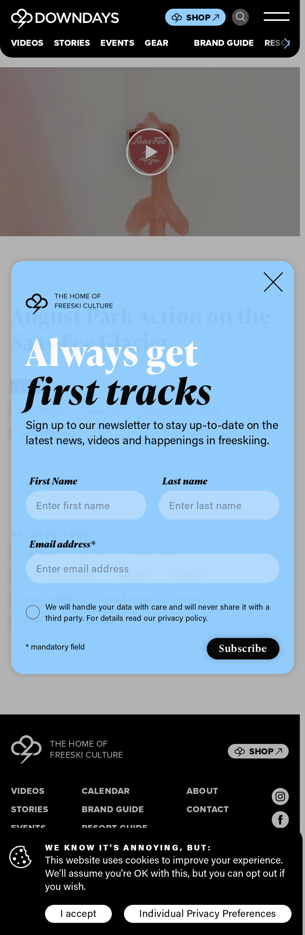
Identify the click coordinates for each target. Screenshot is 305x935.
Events (117, 43)
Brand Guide (224, 43)
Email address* (62, 544)
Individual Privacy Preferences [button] (207, 913)
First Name (53, 481)
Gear (156, 43)
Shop (202, 17)
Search (240, 17)
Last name (184, 481)
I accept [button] (78, 913)
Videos (27, 43)
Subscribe (243, 648)
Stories (72, 43)
